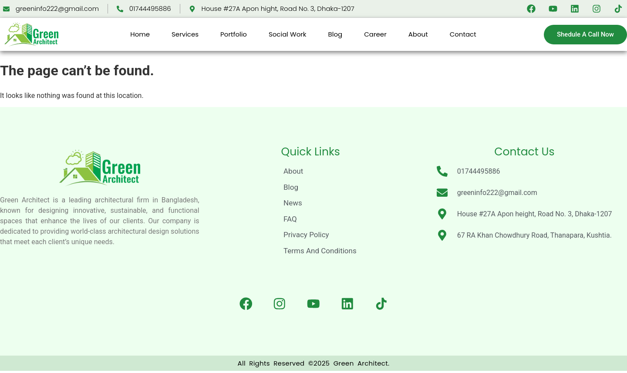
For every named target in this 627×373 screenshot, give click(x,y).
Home (140, 34)
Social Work (288, 34)
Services (185, 34)
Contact (463, 34)
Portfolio (233, 34)
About (418, 34)
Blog (335, 34)
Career (375, 34)
